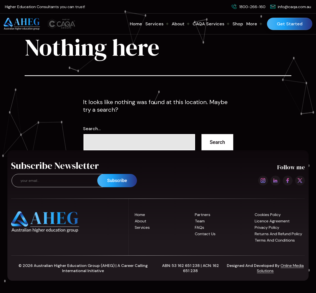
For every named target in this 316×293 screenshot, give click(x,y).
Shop (238, 24)
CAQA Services (211, 24)
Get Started (289, 24)
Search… (92, 129)
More (254, 24)
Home (136, 24)
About (180, 24)
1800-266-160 (252, 6)
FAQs (199, 227)
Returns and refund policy (278, 233)
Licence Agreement (272, 221)
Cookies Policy (268, 214)
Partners (202, 214)
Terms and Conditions (275, 240)
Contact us (205, 233)
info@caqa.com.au (294, 6)
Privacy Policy (267, 227)
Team (200, 221)
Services (156, 24)
